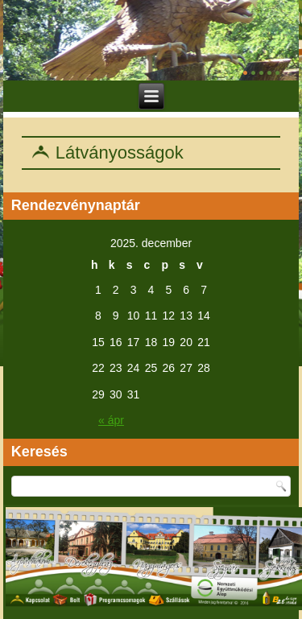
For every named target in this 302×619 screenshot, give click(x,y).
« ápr (111, 420)
